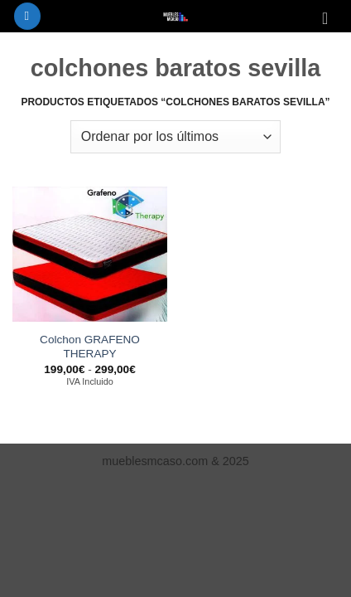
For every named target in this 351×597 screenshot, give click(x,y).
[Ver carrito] (330, 18)
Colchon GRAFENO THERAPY (90, 347)
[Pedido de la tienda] (175, 136)
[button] (27, 16)
